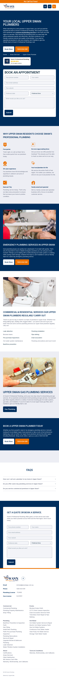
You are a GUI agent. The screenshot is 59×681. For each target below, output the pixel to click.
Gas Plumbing (10, 409)
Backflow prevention (9, 344)
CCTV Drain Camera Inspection (39, 610)
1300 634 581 (43, 436)
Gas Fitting (6, 627)
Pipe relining (35, 334)
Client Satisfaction (9, 657)
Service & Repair (8, 638)
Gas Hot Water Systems (37, 627)
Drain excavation (36, 338)
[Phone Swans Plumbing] (54, 6)
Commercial (7, 606)
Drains (32, 606)
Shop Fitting (7, 612)
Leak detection (8, 331)
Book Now (9, 49)
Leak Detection (8, 645)
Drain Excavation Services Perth (40, 612)
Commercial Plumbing (10, 608)
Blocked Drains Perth (36, 608)
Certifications (7, 653)
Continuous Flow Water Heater (39, 629)
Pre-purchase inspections (11, 338)
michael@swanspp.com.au (24, 585)
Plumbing (6, 620)
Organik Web (11, 675)
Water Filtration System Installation (14, 647)
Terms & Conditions (36, 650)
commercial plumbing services (25, 32)
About (5, 650)
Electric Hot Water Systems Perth (40, 625)
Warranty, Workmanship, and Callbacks (15, 661)
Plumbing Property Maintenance (13, 610)
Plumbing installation (37, 331)
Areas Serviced (8, 655)
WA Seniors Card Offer (10, 659)
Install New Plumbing (9, 629)
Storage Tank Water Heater (38, 634)
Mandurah (12, 436)
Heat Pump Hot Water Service (39, 631)
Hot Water (33, 620)
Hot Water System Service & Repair (41, 623)
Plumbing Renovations (10, 636)
